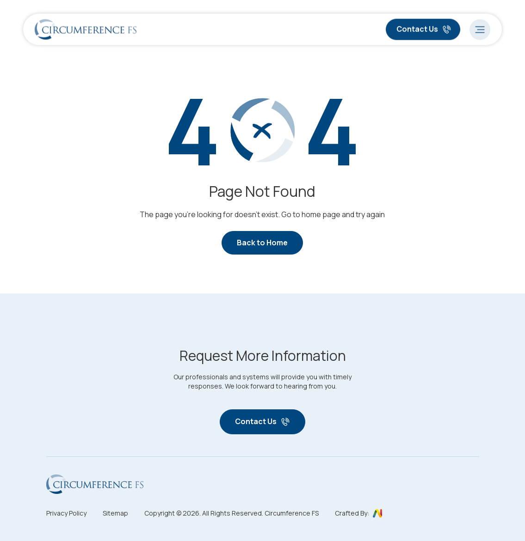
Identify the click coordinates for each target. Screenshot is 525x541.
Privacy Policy (66, 513)
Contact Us (423, 28)
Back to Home (262, 242)
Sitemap (115, 513)
